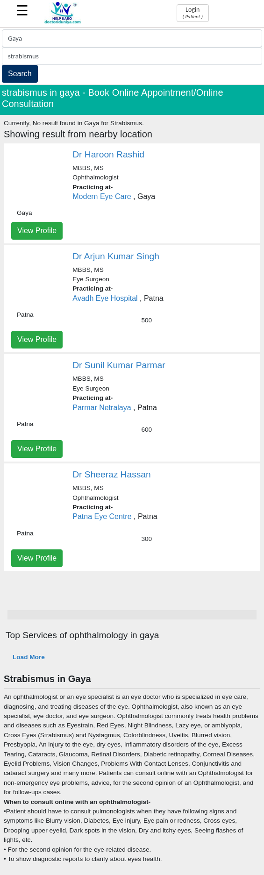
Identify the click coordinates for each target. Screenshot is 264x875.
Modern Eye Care (101, 196)
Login (193, 13)
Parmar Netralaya (101, 408)
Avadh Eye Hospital (104, 298)
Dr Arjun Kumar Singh (115, 256)
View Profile (37, 231)
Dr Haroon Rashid (108, 154)
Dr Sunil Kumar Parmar (118, 365)
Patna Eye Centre (101, 516)
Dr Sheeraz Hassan (111, 474)
